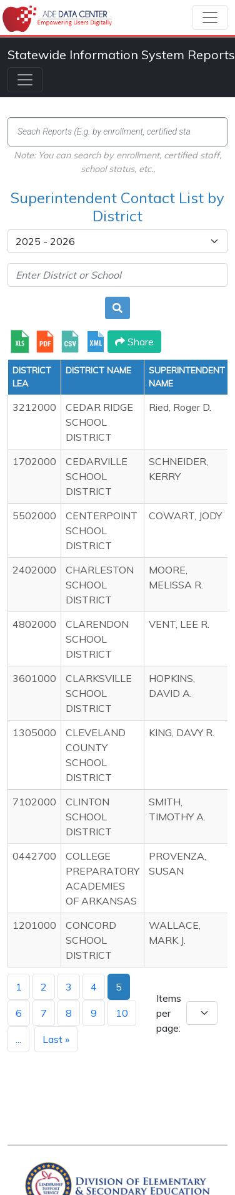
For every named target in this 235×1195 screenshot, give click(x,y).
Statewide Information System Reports (121, 54)
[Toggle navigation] (210, 17)
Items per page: (168, 1013)
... (18, 1039)
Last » (55, 1039)
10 (122, 1013)
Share (134, 341)
